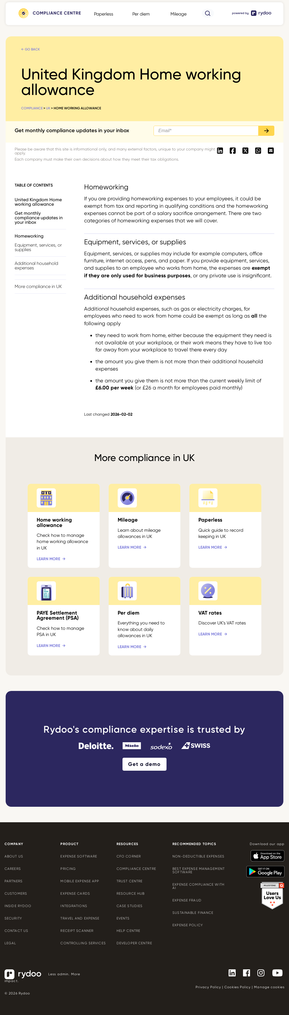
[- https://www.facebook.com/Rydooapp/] (244, 973)
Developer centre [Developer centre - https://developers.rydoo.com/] (134, 943)
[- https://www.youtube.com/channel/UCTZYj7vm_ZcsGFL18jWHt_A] (275, 973)
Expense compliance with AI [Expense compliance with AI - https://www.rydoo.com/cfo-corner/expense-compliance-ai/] (198, 886)
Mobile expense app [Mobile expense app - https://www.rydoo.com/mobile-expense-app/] (79, 881)
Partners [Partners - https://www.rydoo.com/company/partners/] (14, 881)
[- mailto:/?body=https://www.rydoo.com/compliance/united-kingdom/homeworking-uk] (270, 151)
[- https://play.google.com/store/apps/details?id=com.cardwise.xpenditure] (263, 869)
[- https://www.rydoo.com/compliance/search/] (208, 16)
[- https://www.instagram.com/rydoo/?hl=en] (258, 973)
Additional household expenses (36, 266)
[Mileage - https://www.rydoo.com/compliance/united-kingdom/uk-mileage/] (145, 526)
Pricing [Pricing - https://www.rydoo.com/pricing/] (68, 869)
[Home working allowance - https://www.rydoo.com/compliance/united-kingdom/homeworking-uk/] (64, 526)
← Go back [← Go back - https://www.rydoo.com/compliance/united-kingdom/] (30, 49)
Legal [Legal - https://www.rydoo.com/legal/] (10, 943)
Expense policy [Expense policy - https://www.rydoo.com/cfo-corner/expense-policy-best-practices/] (187, 925)
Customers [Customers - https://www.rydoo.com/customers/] (16, 894)
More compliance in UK (38, 286)
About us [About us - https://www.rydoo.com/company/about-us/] (14, 856)
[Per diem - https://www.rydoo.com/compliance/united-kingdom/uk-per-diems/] (145, 616)
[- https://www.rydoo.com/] (252, 15)
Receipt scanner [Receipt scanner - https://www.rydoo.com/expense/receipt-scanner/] (76, 931)
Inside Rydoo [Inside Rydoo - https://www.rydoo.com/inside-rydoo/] (18, 906)
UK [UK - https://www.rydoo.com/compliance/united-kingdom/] (48, 108)
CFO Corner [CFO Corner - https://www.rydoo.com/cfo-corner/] (129, 856)
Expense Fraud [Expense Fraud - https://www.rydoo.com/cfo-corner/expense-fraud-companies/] (187, 900)
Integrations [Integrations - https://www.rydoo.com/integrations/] (73, 906)
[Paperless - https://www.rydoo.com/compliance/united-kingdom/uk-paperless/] (225, 526)
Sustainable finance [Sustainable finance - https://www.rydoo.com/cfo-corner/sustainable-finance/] (192, 913)
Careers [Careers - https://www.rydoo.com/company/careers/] (13, 869)
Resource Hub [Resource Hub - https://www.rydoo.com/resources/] (130, 894)
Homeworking (29, 236)
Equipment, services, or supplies (38, 247)
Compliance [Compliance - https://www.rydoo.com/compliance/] (32, 108)
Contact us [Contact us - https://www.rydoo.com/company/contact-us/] (16, 931)
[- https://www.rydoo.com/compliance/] (49, 18)
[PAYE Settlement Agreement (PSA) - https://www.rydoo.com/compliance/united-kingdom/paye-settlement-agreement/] (64, 616)
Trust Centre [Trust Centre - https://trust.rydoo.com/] (130, 881)
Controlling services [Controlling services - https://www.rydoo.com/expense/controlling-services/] (83, 943)
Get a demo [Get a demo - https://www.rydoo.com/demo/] (144, 764)
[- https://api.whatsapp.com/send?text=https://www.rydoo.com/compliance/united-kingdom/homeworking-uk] (258, 151)
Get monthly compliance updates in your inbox (39, 217)
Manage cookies (269, 987)
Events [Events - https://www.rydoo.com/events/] (123, 918)
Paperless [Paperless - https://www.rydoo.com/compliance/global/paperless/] (103, 14)
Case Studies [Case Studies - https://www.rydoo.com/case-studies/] (130, 906)
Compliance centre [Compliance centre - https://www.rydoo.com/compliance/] (136, 869)
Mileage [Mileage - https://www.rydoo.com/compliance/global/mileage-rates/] (178, 14)
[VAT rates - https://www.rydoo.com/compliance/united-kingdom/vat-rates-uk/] (225, 616)
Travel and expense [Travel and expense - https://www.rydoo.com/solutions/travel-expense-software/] (79, 918)
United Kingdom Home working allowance (38, 202)
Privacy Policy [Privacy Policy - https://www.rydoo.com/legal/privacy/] (208, 987)
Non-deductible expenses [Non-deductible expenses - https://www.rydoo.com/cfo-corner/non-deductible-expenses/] (198, 856)
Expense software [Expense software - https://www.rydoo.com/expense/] (78, 856)
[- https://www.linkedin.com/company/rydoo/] (230, 973)
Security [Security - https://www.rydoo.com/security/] (13, 918)
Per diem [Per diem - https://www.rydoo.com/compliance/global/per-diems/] (141, 14)
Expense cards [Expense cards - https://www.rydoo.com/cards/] (75, 894)
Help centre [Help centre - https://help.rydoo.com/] (128, 931)
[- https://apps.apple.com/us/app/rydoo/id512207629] (265, 853)
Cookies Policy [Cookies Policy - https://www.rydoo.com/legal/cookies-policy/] (237, 987)
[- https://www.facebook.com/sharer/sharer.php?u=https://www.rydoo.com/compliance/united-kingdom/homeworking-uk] (232, 151)
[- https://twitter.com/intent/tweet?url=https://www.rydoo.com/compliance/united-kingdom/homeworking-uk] (245, 151)
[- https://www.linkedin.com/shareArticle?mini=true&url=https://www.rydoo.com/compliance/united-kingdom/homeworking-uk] (220, 151)
